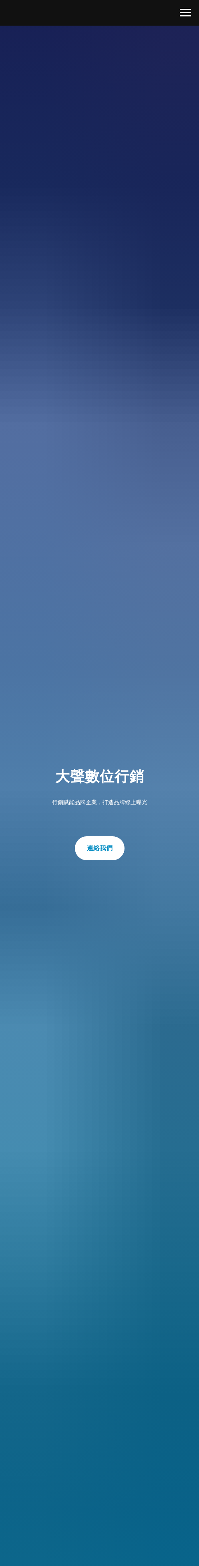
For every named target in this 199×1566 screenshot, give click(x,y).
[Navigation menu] (185, 13)
